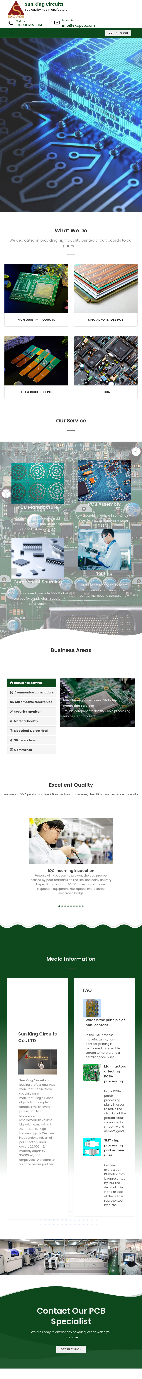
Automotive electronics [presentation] (31, 702)
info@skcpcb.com (78, 25)
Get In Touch (71, 1349)
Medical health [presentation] (24, 721)
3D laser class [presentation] (23, 740)
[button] (59, 906)
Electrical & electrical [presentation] (29, 731)
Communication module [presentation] (31, 692)
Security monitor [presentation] (25, 711)
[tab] (31, 683)
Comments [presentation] (21, 750)
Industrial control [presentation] (26, 683)
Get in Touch (118, 32)
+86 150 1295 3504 (29, 25)
